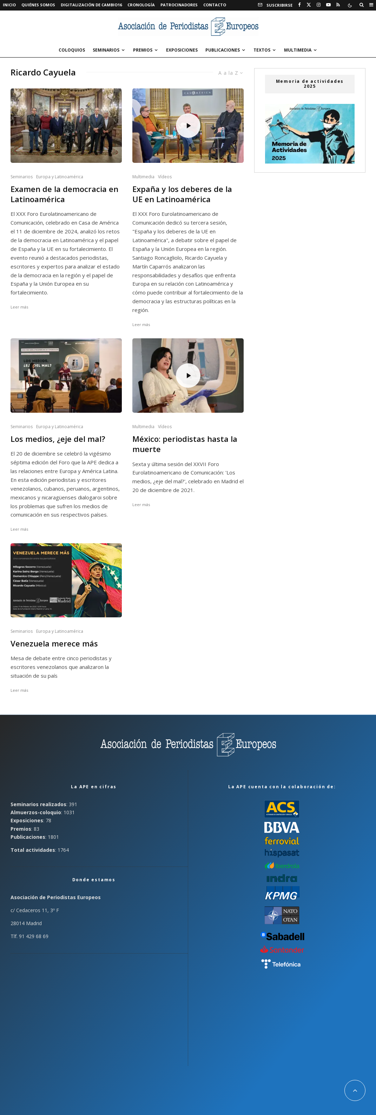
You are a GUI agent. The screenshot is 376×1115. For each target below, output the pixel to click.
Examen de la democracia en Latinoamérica (64, 194)
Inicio (9, 4)
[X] (309, 4)
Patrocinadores (179, 4)
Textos (261, 50)
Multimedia (297, 50)
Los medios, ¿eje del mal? (58, 439)
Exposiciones (182, 50)
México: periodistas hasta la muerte (184, 444)
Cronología (141, 4)
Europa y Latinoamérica (59, 177)
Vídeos (165, 177)
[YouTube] (328, 4)
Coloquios (72, 50)
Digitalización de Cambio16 (91, 4)
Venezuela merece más (54, 643)
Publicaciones (222, 50)
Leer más (19, 307)
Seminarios (106, 50)
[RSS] (338, 4)
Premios (142, 50)
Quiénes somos (38, 4)
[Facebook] (299, 4)
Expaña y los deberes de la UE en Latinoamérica (182, 194)
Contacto (214, 4)
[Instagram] (318, 4)
